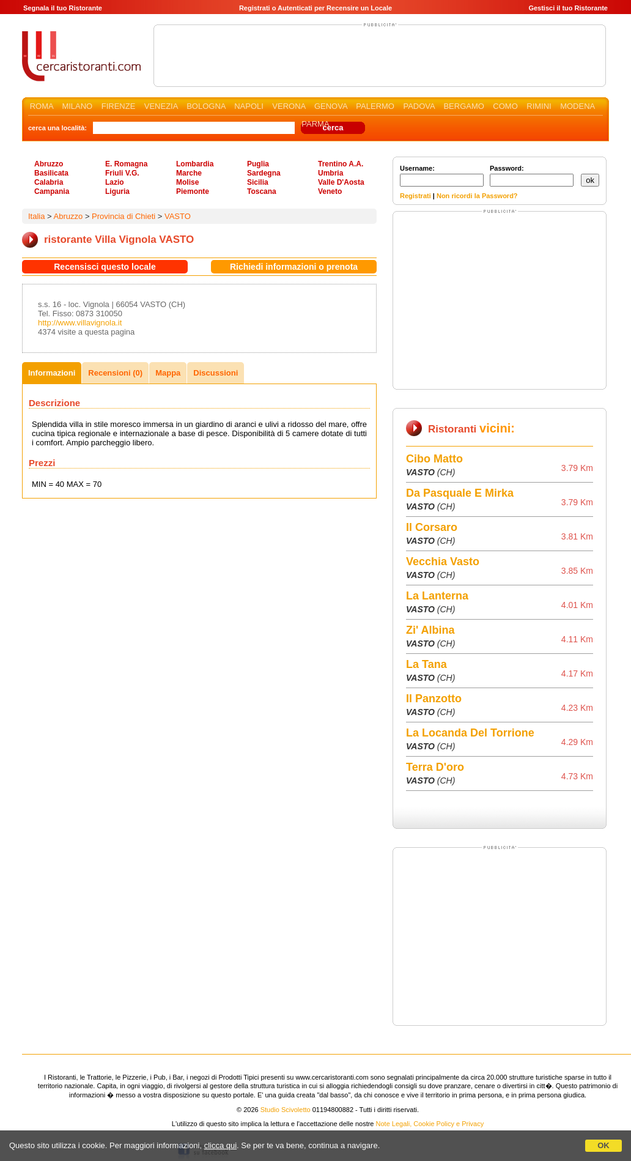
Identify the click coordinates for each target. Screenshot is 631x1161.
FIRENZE (118, 106)
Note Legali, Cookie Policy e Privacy (430, 1123)
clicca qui (220, 1145)
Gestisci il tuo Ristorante (568, 8)
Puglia (258, 164)
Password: (532, 176)
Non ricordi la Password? (477, 195)
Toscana (261, 191)
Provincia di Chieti (123, 216)
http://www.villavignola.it (80, 322)
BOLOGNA (206, 106)
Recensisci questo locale (105, 267)
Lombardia (194, 164)
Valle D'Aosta (341, 182)
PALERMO (375, 106)
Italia (36, 216)
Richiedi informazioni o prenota (294, 267)
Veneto (330, 191)
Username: (442, 176)
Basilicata (51, 173)
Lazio (114, 182)
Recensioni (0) (115, 372)
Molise (187, 182)
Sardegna (264, 173)
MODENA (577, 106)
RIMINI (538, 106)
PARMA (315, 123)
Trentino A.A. (340, 164)
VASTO (177, 216)
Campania (51, 191)
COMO (505, 106)
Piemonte (192, 191)
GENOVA (330, 106)
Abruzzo (48, 164)
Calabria (48, 182)
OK (603, 1145)
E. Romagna (126, 164)
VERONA (288, 106)
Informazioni (51, 372)
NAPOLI (249, 106)
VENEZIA (161, 106)
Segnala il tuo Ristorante (62, 8)
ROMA (41, 106)
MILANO (77, 106)
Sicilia (257, 182)
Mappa (167, 372)
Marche (189, 173)
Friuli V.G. (122, 173)
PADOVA (419, 106)
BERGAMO (463, 106)
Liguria (117, 191)
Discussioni (215, 372)
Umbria (330, 173)
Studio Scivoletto (285, 1109)
